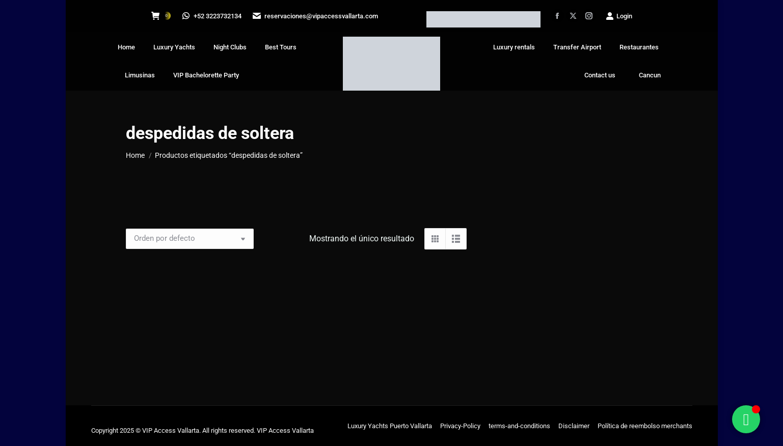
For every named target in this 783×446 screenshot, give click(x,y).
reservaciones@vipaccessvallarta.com (316, 16)
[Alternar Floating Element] (746, 419)
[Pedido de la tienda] (190, 239)
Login (618, 16)
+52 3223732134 (212, 16)
